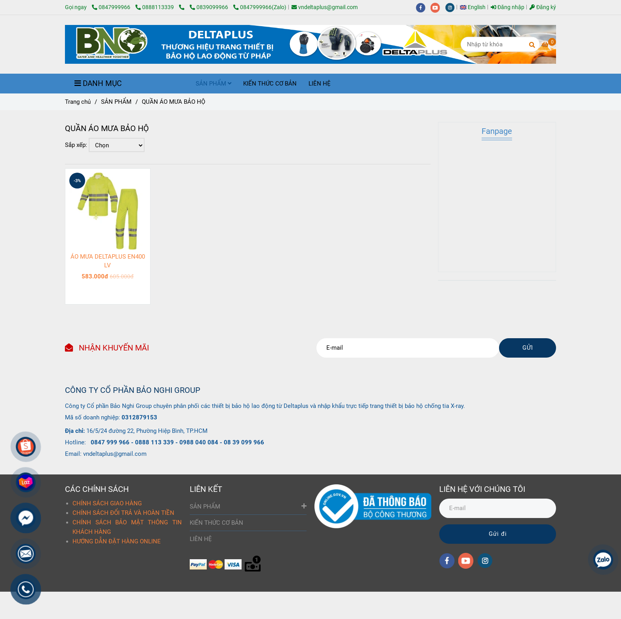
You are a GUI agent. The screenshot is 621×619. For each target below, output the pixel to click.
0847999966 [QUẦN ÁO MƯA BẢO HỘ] (111, 7)
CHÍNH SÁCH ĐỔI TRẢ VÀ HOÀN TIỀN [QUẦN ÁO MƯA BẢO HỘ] (123, 512)
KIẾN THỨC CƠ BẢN (270, 83)
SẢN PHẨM (213, 83)
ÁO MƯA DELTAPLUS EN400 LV (107, 261)
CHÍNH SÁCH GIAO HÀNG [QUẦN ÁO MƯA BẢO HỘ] (107, 503)
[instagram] (452, 7)
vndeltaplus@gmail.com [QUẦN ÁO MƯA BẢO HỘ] (324, 7)
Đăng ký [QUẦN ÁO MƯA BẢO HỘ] (543, 7)
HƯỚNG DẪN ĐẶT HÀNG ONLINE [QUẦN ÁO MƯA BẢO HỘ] (116, 541)
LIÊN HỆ (320, 83)
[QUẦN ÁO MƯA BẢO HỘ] (184, 7)
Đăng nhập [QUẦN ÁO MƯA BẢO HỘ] (507, 7)
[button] (475, 7)
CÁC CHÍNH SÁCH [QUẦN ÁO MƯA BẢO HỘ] (97, 489)
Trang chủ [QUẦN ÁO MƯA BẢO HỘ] (78, 101)
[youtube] (438, 7)
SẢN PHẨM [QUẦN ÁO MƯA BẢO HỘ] (116, 101)
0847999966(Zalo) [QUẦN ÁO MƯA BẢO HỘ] (259, 7)
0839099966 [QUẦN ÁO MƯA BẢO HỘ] (209, 7)
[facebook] (423, 7)
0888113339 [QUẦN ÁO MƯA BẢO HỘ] (155, 7)
